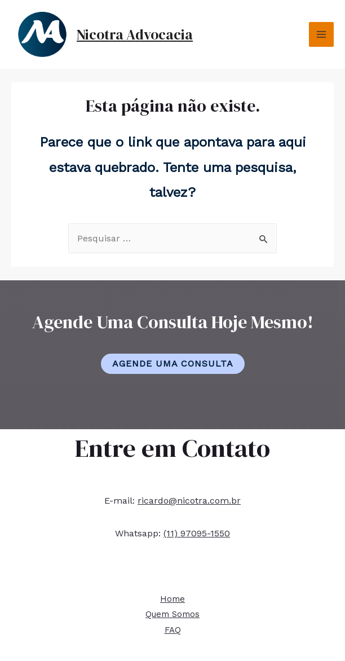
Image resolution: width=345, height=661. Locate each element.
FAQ (173, 630)
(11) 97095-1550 (196, 533)
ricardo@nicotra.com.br (189, 500)
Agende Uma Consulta (172, 363)
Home (172, 599)
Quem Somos (172, 614)
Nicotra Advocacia (135, 34)
